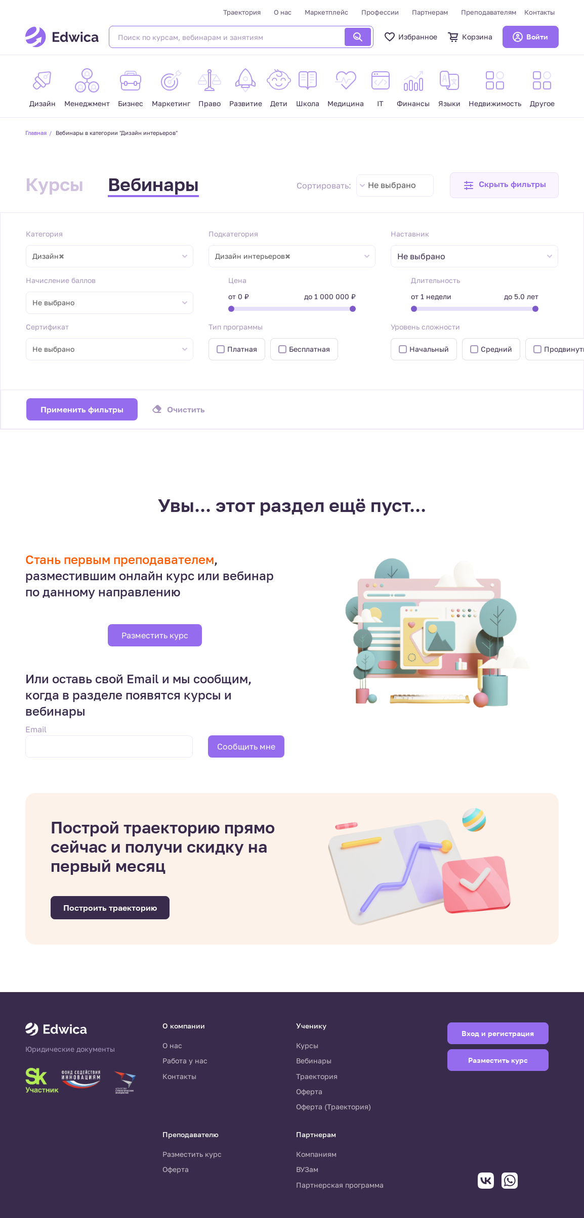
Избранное (410, 37)
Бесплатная (309, 349)
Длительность (435, 280)
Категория (44, 233)
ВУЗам (307, 1169)
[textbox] (426, 256)
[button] (504, 185)
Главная (36, 132)
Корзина (469, 37)
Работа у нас (184, 1060)
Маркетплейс (326, 12)
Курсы (54, 184)
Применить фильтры (81, 409)
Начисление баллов (61, 280)
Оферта (309, 1091)
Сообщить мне (246, 746)
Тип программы (235, 326)
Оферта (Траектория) (333, 1106)
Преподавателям (488, 12)
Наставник (410, 233)
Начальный (429, 349)
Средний (496, 349)
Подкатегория (233, 233)
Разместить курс (154, 635)
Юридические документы (70, 1049)
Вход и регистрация (498, 1033)
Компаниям (316, 1154)
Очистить (186, 409)
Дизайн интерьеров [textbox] (252, 256)
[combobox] (395, 185)
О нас (282, 12)
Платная (242, 349)
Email (36, 729)
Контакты (539, 12)
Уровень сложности (425, 326)
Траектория (242, 12)
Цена (237, 280)
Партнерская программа (340, 1185)
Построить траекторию (110, 908)
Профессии (380, 12)
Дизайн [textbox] (48, 256)
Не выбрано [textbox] (392, 185)
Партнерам (430, 12)
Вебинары (153, 184)
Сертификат (47, 326)
